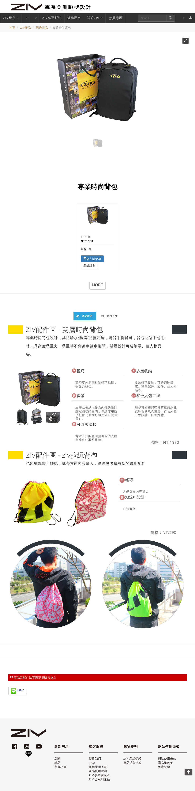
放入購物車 (92, 259)
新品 (57, 762)
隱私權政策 (165, 762)
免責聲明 (164, 766)
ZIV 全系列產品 (99, 779)
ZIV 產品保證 (132, 758)
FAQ (92, 762)
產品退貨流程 (132, 762)
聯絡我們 (95, 758)
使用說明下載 (98, 766)
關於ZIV (94, 18)
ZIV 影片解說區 (99, 775)
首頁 (12, 27)
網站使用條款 (167, 758)
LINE (20, 690)
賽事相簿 (60, 766)
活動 (57, 758)
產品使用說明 (98, 771)
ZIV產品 (10, 18)
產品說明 (89, 265)
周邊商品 (42, 27)
